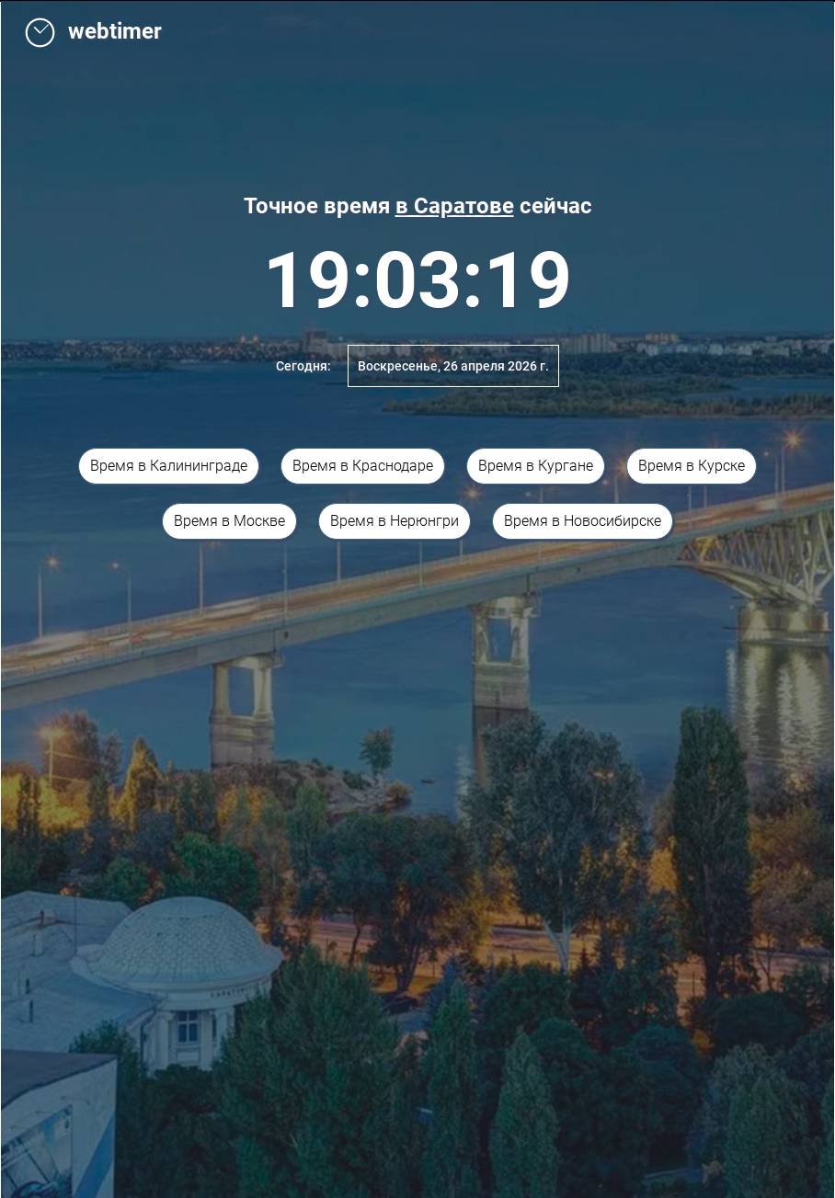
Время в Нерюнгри (394, 521)
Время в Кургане (535, 465)
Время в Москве (229, 521)
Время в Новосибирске (582, 521)
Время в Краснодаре (362, 465)
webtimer (92, 31)
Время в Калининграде (168, 465)
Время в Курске (691, 465)
